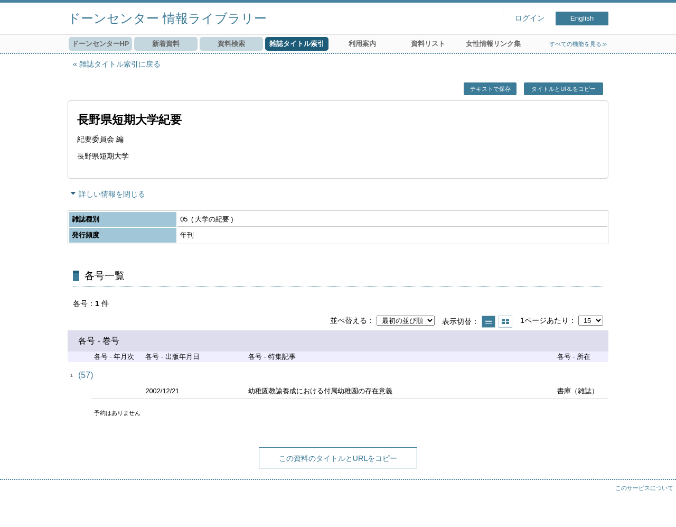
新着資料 (166, 44)
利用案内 (362, 44)
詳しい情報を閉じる (112, 194)
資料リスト (428, 44)
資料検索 (231, 44)
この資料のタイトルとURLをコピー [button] (338, 458)
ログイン (529, 18)
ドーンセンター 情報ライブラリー (167, 18)
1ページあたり (544, 320)
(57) (85, 375)
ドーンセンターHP (100, 44)
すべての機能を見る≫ (578, 44)
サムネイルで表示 (505, 322)
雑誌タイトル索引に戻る (120, 64)
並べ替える (348, 320)
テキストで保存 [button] (490, 89)
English (582, 18)
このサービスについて (644, 488)
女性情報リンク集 (493, 44)
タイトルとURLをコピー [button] (563, 89)
